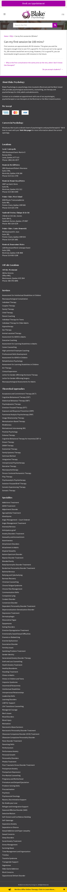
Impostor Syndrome (10, 682)
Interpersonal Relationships (13, 692)
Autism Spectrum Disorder (12, 554)
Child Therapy (7, 312)
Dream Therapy (8, 442)
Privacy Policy (33, 889)
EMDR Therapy (7, 445)
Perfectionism (7, 748)
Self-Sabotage (7, 820)
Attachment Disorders (10, 544)
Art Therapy (6, 368)
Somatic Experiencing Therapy (13, 487)
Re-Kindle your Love (9, 803)
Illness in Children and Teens (13, 679)
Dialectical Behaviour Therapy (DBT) (16, 401)
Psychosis (6, 793)
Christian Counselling (10, 582)
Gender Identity (8, 654)
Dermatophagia (8, 616)
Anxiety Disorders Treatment (13, 533)
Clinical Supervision (9, 371)
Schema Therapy (8, 435)
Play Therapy (7, 477)
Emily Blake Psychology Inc (29, 885)
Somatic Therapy (8, 490)
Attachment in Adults (10, 547)
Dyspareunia (7, 623)
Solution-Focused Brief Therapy (14, 483)
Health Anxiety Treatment (12, 665)
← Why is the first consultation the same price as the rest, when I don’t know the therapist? (33, 63)
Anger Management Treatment (14, 523)
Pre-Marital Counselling (11, 775)
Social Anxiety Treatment (12, 841)
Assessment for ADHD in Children (14, 357)
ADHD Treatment (8, 506)
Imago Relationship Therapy (13, 418)
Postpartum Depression (11, 772)
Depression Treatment (11, 613)
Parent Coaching (8, 316)
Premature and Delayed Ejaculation (15, 782)
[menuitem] (63, 14)
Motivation (6, 723)
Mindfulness (6, 425)
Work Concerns (8, 872)
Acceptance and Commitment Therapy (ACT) (19, 394)
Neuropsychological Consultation (15, 299)
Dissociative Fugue (9, 620)
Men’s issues (6, 713)
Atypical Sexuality (9, 551)
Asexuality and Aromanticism (13, 537)
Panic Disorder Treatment (12, 741)
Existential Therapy (9, 449)
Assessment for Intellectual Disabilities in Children (21, 295)
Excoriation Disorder (10, 644)
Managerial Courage (9, 710)
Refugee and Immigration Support (15, 806)
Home (6, 36)
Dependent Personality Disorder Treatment (18, 606)
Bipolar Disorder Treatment (12, 558)
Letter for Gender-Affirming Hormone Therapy (20, 375)
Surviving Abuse (8, 848)
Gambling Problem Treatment (14, 651)
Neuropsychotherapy (10, 470)
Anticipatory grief (9, 530)
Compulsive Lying (8, 596)
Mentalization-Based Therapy (13, 421)
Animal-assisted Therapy (11, 333)
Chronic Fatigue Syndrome (12, 585)
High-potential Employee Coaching (15, 350)
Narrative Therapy (9, 466)
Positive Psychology (10, 432)
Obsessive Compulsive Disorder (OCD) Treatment (20, 734)
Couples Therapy (8, 306)
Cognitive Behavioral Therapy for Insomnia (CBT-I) (21, 439)
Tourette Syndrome (9, 858)
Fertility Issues (7, 647)
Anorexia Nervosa (8, 526)
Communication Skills (10, 592)
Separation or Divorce (10, 827)
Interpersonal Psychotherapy (13, 463)
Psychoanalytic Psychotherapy (14, 480)
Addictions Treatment (10, 502)
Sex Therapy (6, 330)
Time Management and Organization (16, 851)
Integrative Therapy (10, 459)
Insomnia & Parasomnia (11, 685)
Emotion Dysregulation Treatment (15, 630)
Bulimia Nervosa (8, 571)
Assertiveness (7, 540)
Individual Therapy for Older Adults (15, 323)
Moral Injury (6, 720)
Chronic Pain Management (12, 589)
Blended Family (8, 561)
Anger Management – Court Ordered (16, 520)
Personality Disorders (10, 758)
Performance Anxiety (10, 751)
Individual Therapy (9, 302)
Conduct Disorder (8, 599)
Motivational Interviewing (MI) (14, 428)
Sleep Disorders (8, 837)
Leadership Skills (8, 696)
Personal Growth (8, 755)
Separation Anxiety (9, 824)
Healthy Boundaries (9, 668)
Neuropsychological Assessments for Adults (19, 382)
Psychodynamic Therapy (11, 404)
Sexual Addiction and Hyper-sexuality (16, 831)
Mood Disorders (8, 717)
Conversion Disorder (10, 603)
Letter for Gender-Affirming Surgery (15, 378)
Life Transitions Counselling (13, 706)
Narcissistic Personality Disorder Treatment (19, 730)
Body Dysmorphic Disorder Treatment (16, 564)
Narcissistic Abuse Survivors (12, 727)
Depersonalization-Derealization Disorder (18, 609)
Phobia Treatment (9, 761)
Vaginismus (6, 865)
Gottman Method (9, 456)
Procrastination (8, 789)
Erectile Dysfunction (10, 641)
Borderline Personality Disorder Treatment (18, 568)
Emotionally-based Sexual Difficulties (16, 634)
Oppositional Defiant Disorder (13, 875)
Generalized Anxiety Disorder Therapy (16, 658)
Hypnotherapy (7, 326)
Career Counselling (9, 347)
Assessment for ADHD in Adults (14, 337)
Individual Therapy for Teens (13, 319)
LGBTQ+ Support (8, 703)
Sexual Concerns (8, 834)
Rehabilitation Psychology (12, 361)
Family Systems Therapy (11, 452)
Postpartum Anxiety (10, 768)
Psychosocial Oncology (11, 796)
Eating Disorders (8, 627)
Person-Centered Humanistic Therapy (16, 473)
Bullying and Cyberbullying (12, 575)
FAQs (11, 36)
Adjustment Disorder (10, 509)
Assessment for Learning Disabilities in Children (20, 364)
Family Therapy (8, 309)
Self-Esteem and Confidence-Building (16, 817)
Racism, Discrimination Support (14, 799)
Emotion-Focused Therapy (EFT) (14, 407)
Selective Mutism (8, 813)
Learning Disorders (9, 699)
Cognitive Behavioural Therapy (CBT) (16, 397)
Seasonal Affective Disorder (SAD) (14, 810)
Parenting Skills (8, 744)
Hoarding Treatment (10, 672)
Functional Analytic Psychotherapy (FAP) (17, 414)
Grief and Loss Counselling (12, 661)
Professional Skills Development (14, 354)
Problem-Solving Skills (11, 786)
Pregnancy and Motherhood (12, 779)
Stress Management (10, 844)
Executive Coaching (9, 340)
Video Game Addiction (10, 869)
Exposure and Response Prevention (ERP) (18, 411)
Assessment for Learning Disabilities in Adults (19, 344)
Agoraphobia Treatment (11, 513)
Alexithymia (6, 516)
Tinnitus (5, 855)
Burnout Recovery (9, 578)
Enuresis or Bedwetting (11, 637)
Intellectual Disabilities (11, 689)
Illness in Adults (8, 675)
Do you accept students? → (52, 69)
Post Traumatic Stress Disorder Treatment (18, 765)
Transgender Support (10, 862)
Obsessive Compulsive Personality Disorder (18, 737)
